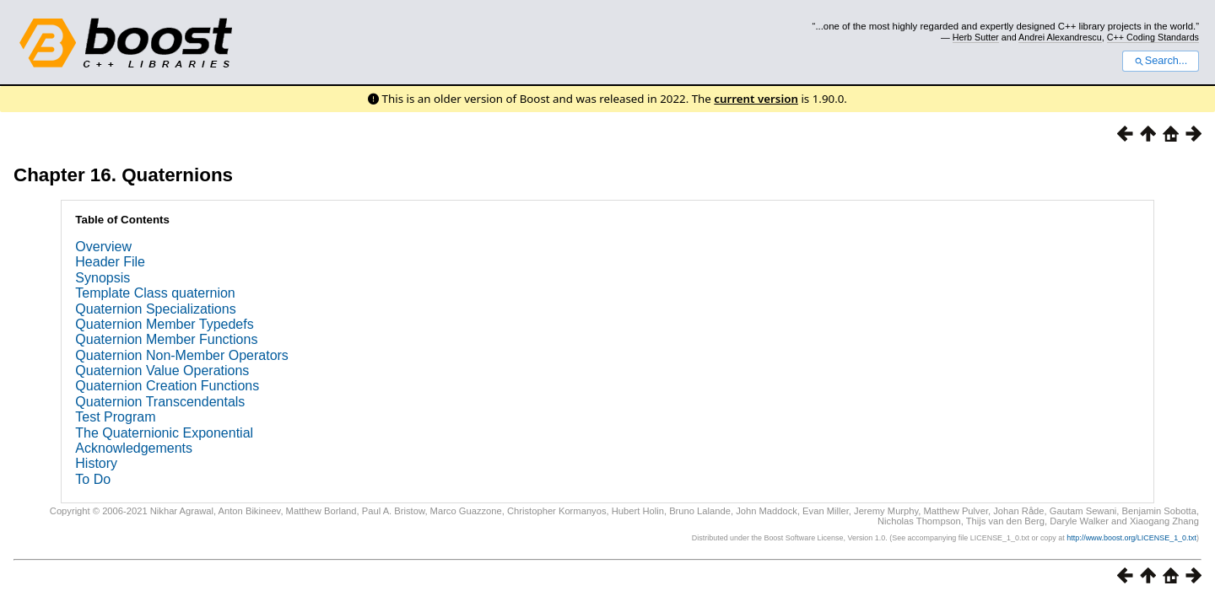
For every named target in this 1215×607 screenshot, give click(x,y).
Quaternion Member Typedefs (164, 324)
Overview (103, 246)
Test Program (115, 417)
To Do (93, 479)
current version (756, 98)
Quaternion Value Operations (162, 370)
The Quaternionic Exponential (164, 433)
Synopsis (102, 278)
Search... (1160, 61)
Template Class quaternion (155, 293)
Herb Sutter (976, 37)
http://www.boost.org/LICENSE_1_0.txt (1131, 538)
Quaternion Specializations (155, 309)
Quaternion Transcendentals (160, 402)
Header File (110, 262)
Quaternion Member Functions (166, 339)
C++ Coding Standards (1153, 37)
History (96, 463)
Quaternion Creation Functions (167, 386)
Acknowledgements (133, 448)
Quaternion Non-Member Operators (182, 355)
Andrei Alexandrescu (1060, 37)
